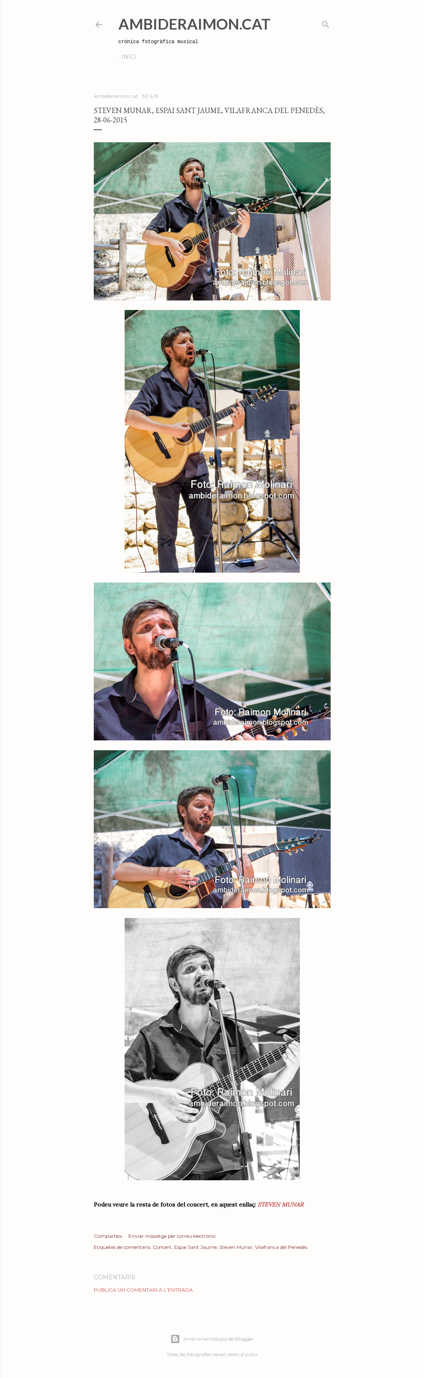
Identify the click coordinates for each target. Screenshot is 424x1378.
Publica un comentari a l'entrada (143, 1290)
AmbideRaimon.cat (194, 24)
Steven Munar (236, 1247)
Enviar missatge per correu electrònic (172, 1236)
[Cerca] (326, 23)
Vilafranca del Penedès (281, 1247)
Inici (129, 56)
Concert (162, 1247)
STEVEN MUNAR (280, 1204)
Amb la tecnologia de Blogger (212, 1339)
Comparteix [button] (108, 1236)
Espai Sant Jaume (195, 1247)
